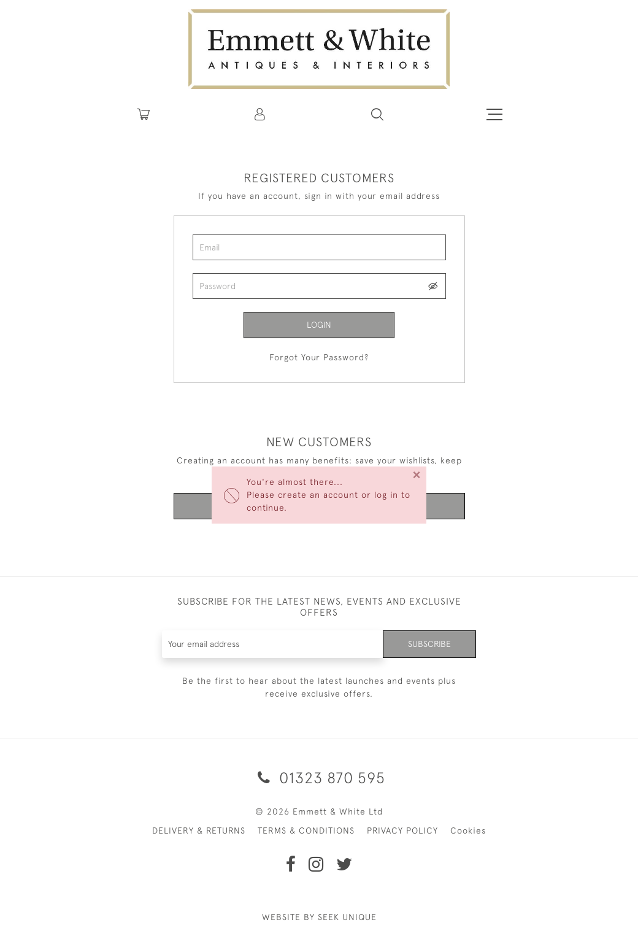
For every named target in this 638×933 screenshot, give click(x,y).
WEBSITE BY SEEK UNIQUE (319, 917)
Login (319, 325)
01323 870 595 (319, 777)
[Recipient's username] (273, 644)
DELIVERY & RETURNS (198, 830)
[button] (377, 114)
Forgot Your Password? (319, 357)
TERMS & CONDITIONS (306, 830)
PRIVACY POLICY (402, 830)
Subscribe (429, 644)
